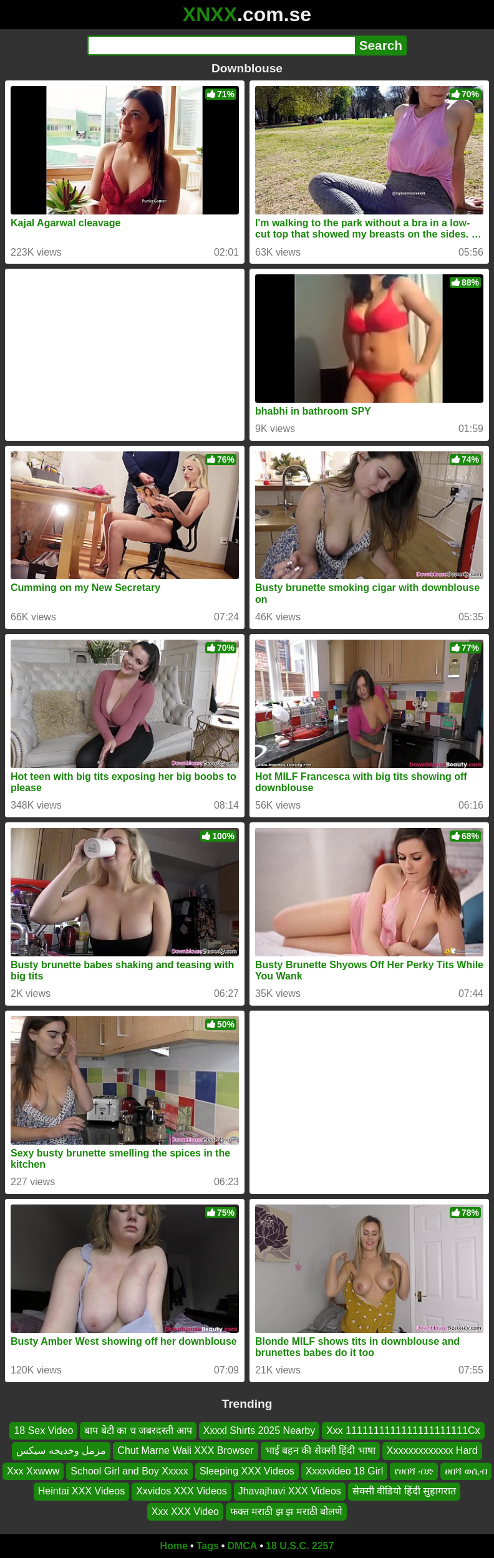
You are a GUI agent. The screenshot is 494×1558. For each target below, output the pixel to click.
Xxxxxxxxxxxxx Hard (432, 1450)
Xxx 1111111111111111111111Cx (403, 1430)
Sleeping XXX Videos (247, 1471)
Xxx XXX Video (185, 1511)
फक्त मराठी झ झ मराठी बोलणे (286, 1511)
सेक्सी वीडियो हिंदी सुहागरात (404, 1491)
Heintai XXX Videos (81, 1491)
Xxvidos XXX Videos (181, 1491)
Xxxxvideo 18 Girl (345, 1471)
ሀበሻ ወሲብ (466, 1471)
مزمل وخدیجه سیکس (61, 1450)
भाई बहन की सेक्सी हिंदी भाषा (320, 1450)
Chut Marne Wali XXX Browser (185, 1450)
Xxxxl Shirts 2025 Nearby (259, 1430)
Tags (207, 1546)
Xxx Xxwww (33, 1471)
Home (174, 1546)
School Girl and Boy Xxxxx (129, 1471)
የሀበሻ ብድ (413, 1471)
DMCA (242, 1546)
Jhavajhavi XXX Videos (289, 1491)
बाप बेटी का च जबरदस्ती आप (137, 1430)
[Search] (221, 45)
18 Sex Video (43, 1430)
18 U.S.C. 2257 (300, 1546)
